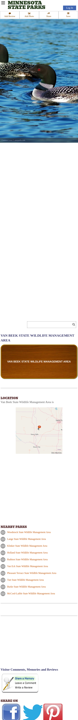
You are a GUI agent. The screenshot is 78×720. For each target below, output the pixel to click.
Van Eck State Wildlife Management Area (27, 566)
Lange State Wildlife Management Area (26, 539)
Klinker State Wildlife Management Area (27, 545)
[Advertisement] (27, 643)
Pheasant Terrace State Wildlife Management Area (31, 573)
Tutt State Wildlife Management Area (25, 580)
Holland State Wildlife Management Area (27, 552)
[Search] (50, 324)
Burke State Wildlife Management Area (26, 586)
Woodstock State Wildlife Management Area (29, 532)
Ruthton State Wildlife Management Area (27, 559)
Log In (69, 8)
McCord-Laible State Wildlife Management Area (31, 593)
